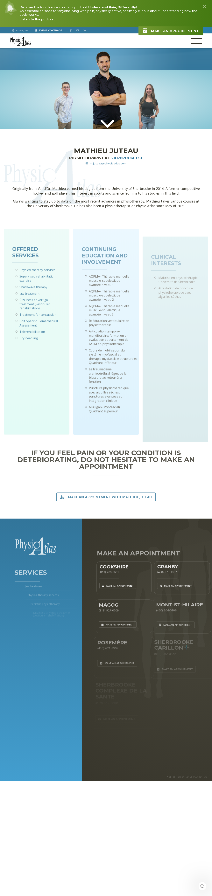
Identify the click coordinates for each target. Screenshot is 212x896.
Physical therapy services (37, 285)
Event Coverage (49, 30)
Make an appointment (167, 26)
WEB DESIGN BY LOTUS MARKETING (185, 779)
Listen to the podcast (37, 19)
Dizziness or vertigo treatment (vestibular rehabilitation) (35, 320)
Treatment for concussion (38, 330)
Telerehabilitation (32, 347)
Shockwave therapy (33, 302)
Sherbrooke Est (127, 158)
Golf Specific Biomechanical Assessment (38, 339)
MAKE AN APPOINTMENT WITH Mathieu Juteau (106, 496)
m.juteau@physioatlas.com (106, 163)
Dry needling (28, 354)
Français (20, 30)
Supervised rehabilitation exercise (37, 294)
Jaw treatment (29, 309)
